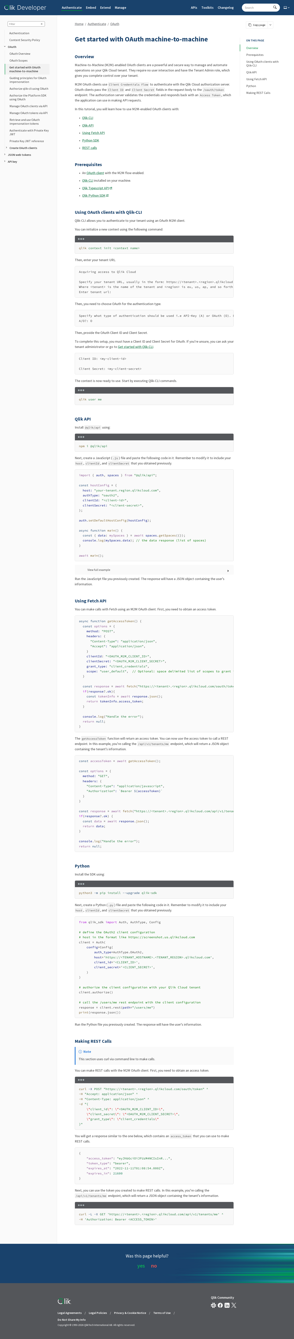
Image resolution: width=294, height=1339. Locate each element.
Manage (120, 7)
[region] (154, 282)
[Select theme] (287, 7)
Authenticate (72, 7)
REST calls (89, 148)
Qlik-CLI (87, 118)
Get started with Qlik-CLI (135, 347)
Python (251, 86)
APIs (194, 7)
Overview (252, 48)
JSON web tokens (17, 155)
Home (79, 24)
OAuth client (95, 173)
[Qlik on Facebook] (220, 1305)
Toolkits (207, 7)
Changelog (226, 7)
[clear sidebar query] (41, 23)
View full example (98, 570)
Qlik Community (222, 1297)
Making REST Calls (258, 93)
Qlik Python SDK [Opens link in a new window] (93, 195)
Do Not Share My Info (72, 1320)
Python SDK (90, 140)
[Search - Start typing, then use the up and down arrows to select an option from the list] (258, 7)
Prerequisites (255, 55)
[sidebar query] (26, 24)
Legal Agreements (70, 1313)
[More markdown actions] (270, 24)
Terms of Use (162, 1313)
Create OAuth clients (21, 148)
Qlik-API (88, 125)
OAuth (9, 47)
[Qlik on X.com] (233, 1305)
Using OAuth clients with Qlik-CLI (262, 63)
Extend (105, 7)
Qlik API (251, 72)
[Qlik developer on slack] (213, 1305)
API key (10, 161)
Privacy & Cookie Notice (130, 1313)
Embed (91, 7)
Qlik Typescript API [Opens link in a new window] (95, 188)
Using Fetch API (93, 133)
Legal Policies (98, 1313)
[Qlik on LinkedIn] (227, 1305)
